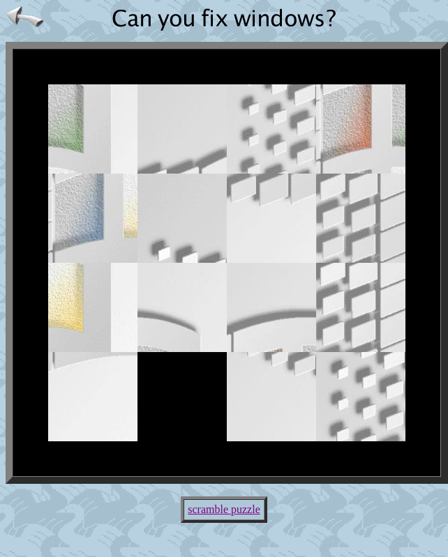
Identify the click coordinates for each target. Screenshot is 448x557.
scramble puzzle (224, 509)
